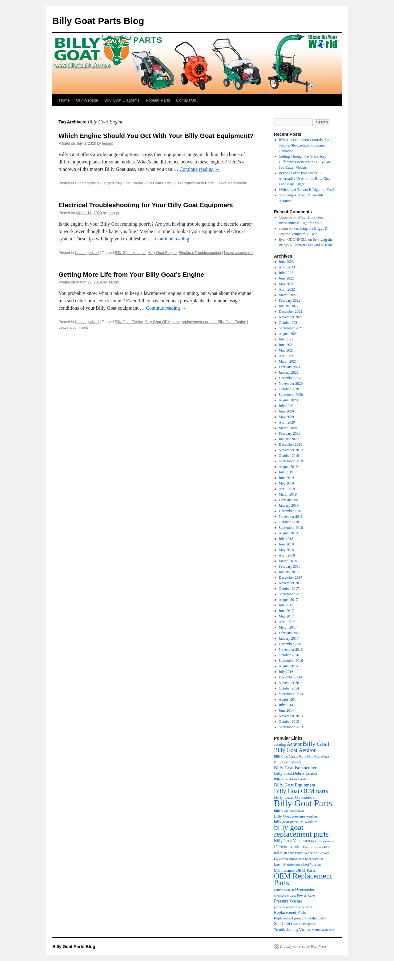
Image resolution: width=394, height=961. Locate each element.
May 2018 (286, 550)
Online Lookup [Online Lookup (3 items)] (284, 889)
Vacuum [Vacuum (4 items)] (305, 929)
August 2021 (288, 334)
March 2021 (288, 361)
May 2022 (286, 284)
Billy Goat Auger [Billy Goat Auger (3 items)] (318, 756)
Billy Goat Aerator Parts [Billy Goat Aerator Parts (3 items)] (290, 756)
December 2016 (290, 644)
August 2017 (288, 599)
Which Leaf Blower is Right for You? (306, 189)
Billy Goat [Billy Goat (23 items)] (316, 743)
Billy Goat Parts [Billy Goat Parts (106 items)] (303, 803)
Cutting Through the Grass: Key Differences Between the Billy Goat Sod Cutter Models (305, 162)
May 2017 (286, 616)
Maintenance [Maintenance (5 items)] (284, 870)
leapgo (107, 143)
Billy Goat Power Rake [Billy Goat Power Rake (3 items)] (289, 810)
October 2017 (289, 588)
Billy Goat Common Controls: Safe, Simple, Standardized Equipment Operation (305, 145)
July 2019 (286, 472)
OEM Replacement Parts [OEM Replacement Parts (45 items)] (303, 879)
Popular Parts (158, 100)
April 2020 (287, 422)
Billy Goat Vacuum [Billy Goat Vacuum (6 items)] (290, 840)
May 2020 (286, 417)
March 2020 (288, 428)
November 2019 (291, 450)
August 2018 (288, 533)
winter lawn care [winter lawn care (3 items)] (323, 929)
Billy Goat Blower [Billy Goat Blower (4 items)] (287, 762)
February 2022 (289, 300)
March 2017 (288, 627)
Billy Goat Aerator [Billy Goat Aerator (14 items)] (295, 750)
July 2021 (286, 339)
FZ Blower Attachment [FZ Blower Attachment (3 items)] (289, 858)
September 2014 (291, 694)
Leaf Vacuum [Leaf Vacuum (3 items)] (312, 864)
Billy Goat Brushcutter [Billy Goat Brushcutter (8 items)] (295, 767)
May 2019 (286, 483)
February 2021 (289, 367)
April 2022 (287, 289)
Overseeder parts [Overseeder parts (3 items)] (285, 895)
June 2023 (286, 261)
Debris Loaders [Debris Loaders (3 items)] (313, 847)
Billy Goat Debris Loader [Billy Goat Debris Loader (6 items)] (296, 773)
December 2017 (290, 577)
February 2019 (289, 500)
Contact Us (186, 100)
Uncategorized (86, 183)
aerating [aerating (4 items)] (280, 744)
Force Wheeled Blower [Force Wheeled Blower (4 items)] (312, 853)
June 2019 (286, 478)
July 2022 (286, 273)
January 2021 (289, 372)
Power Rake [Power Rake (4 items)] (306, 895)
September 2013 (291, 727)
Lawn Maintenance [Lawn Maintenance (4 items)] (288, 864)
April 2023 (287, 267)
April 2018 (287, 555)
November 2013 (291, 716)
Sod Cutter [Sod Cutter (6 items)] (283, 923)
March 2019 (288, 494)
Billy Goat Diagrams (122, 100)
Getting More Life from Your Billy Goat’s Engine (131, 274)
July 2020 (286, 406)
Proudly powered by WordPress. (304, 946)
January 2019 (289, 505)
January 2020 (289, 439)
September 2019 (291, 461)
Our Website (87, 100)
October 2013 (289, 721)
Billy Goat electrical (130, 253)
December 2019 (290, 444)
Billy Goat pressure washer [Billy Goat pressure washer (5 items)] (295, 816)
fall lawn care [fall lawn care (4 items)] (284, 853)
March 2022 (288, 295)
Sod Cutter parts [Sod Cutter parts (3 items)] (304, 924)
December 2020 (290, 378)
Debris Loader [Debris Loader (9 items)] (288, 846)
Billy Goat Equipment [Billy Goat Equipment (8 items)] (294, 784)
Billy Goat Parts (158, 183)
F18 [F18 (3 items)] (326, 847)
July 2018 (286, 539)
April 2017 (287, 622)
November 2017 (291, 583)
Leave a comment (231, 183)
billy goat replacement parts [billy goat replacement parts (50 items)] (301, 830)
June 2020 (286, 411)
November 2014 (291, 683)
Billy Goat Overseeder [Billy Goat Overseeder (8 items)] (295, 797)
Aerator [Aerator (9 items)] (294, 744)
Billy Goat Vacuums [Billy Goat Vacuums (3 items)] (321, 841)
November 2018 (291, 516)
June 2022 (286, 278)
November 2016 (291, 649)
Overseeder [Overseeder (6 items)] (304, 889)
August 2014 (288, 699)
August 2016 (288, 666)
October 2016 (289, 655)
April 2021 (287, 356)
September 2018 (291, 527)
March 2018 (288, 561)
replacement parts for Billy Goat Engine (214, 322)
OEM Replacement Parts (193, 183)
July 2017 (286, 605)
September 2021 (291, 328)
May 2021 (286, 350)
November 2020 (291, 383)
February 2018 (289, 566)
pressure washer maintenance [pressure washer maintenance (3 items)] (293, 907)
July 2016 (286, 671)
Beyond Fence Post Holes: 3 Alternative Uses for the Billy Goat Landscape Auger (305, 178)
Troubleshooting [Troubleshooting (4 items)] (286, 929)
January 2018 (289, 572)
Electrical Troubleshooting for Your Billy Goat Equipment (145, 204)
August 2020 (288, 400)
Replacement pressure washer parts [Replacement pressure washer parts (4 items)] (300, 918)
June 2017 (286, 611)
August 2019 (288, 466)
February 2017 (289, 633)
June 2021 (286, 345)
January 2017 (289, 638)
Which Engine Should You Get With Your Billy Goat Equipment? (156, 135)
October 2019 (289, 455)
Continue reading (199, 169)
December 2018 (290, 511)
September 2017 (291, 594)
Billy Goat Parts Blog (98, 21)
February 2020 (289, 433)
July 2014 (286, 705)
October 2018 (289, 522)
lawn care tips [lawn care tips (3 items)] (314, 858)
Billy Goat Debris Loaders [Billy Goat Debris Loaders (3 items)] (291, 779)
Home (64, 100)
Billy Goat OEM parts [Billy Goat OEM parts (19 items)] (301, 790)
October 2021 (289, 322)
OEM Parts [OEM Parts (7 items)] (306, 870)
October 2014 (289, 688)
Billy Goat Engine (129, 183)
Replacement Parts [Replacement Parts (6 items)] (290, 912)
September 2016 (291, 660)
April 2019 (287, 489)
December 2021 (290, 311)
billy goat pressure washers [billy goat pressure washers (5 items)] (295, 821)
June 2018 (286, 544)
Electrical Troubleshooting (200, 253)
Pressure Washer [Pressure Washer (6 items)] (288, 901)
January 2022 (289, 306)
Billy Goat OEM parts (162, 322)
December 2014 (290, 677)
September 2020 (291, 394)
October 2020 (289, 389)
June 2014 (286, 710)
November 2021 (291, 317)
